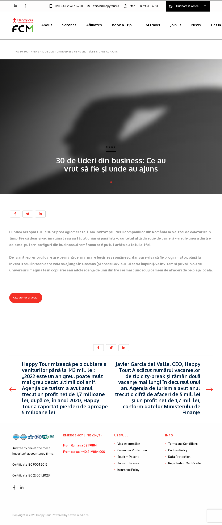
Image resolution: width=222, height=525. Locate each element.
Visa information (128, 444)
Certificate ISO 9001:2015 (29, 464)
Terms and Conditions (183, 444)
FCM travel (157, 24)
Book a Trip (127, 24)
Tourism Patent (128, 457)
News (205, 24)
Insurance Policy (128, 470)
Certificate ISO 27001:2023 (31, 475)
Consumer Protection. (132, 450)
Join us (183, 24)
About (47, 24)
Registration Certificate (184, 463)
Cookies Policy (178, 450)
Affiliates (97, 24)
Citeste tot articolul (25, 299)
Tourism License (128, 463)
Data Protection (179, 457)
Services (71, 24)
